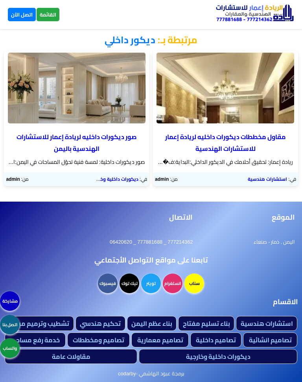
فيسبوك (107, 283)
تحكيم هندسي (100, 323)
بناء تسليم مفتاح (206, 323)
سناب (194, 283)
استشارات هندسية (267, 179)
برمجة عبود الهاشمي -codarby (151, 373)
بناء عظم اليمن (151, 323)
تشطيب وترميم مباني (39, 323)
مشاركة (10, 301)
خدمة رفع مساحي (35, 340)
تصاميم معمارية (160, 340)
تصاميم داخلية (216, 340)
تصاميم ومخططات (98, 340)
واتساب (10, 348)
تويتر (151, 283)
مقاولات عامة (71, 356)
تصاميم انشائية (270, 340)
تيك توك (130, 283)
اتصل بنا (9, 325)
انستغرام (172, 283)
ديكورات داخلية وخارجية (114, 179)
